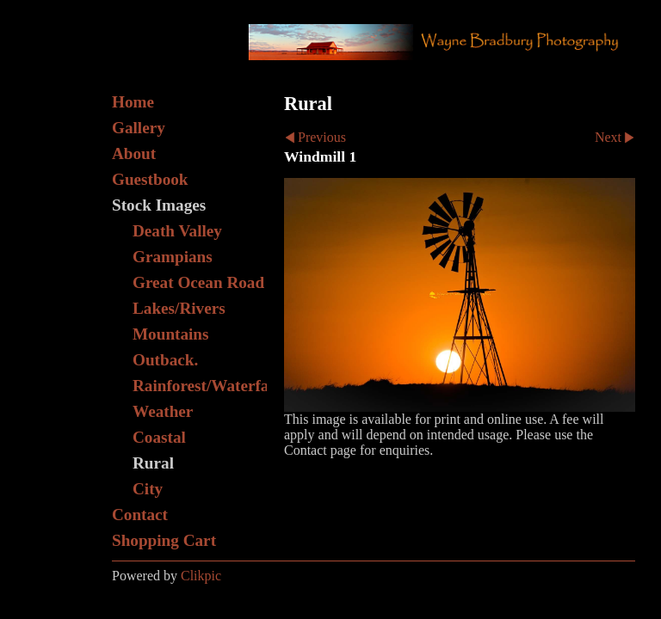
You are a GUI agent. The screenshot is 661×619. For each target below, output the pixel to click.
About (134, 153)
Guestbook (150, 179)
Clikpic (201, 575)
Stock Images (159, 205)
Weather (163, 411)
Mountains (171, 334)
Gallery (138, 128)
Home (133, 102)
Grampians (173, 257)
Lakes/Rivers (179, 308)
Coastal (159, 437)
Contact (140, 515)
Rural (153, 463)
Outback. (165, 360)
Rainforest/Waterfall (200, 386)
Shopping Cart (164, 540)
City (148, 489)
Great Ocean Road (198, 282)
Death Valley (177, 231)
